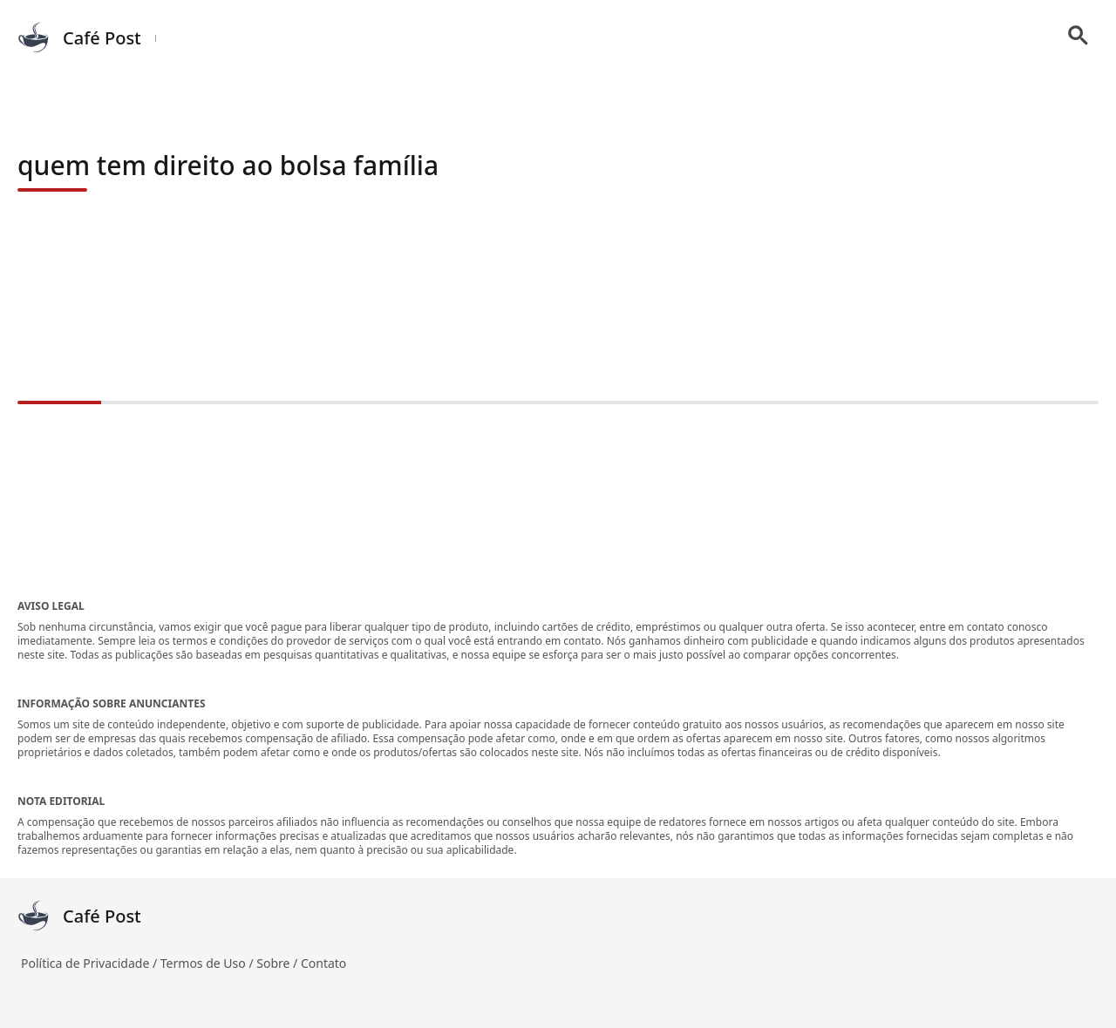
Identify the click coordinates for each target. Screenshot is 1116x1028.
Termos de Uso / (208, 963)
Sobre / (278, 963)
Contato (323, 963)
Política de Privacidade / (90, 963)
